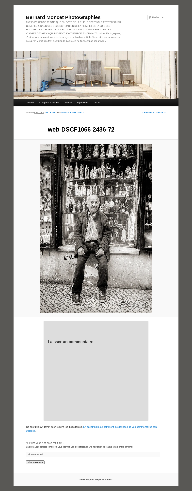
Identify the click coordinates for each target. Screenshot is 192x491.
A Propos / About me (49, 102)
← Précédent (148, 112)
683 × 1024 (51, 112)
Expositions (82, 102)
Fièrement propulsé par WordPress (96, 479)
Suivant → (161, 112)
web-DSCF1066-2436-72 (73, 112)
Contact (96, 102)
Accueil (30, 102)
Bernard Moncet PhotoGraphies (63, 17)
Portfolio (68, 102)
